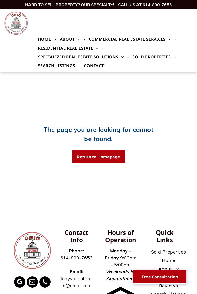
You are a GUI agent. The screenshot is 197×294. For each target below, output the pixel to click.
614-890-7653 (157, 4)
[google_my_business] (19, 282)
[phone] (45, 282)
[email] (32, 282)
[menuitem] (45, 39)
